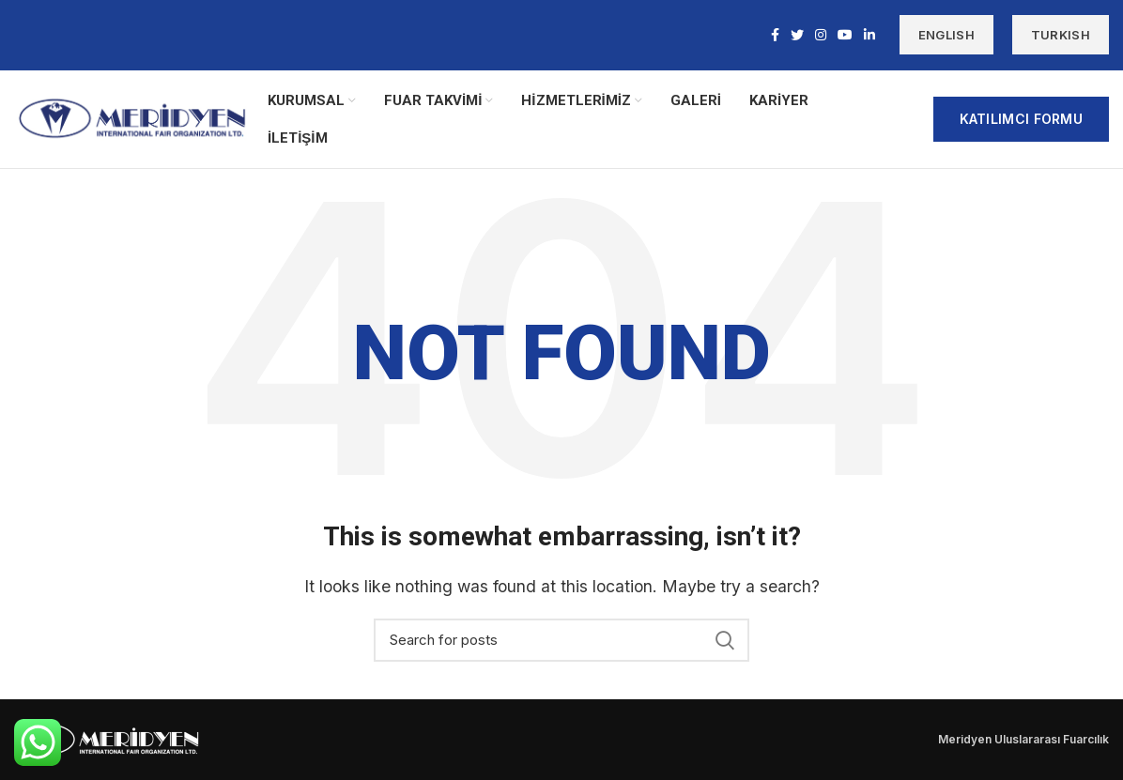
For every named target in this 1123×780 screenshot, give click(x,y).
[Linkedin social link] (869, 35)
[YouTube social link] (845, 35)
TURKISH (1060, 35)
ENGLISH (946, 35)
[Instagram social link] (820, 35)
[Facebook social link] (775, 35)
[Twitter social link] (797, 35)
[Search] (561, 640)
